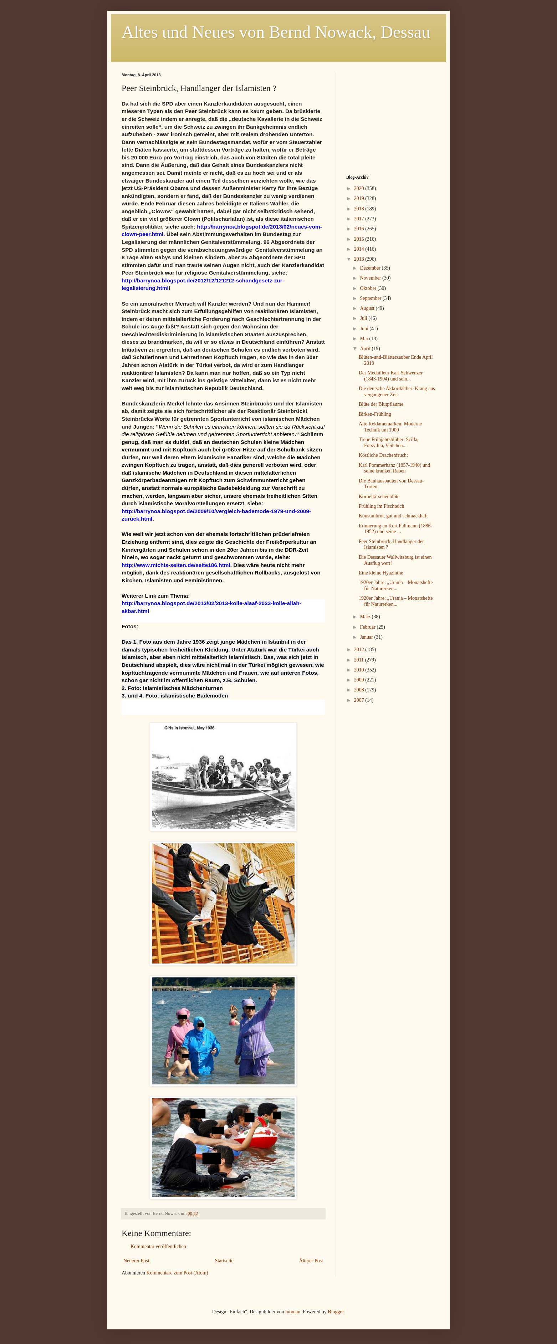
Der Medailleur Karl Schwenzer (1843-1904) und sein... (391, 376)
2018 (360, 208)
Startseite (224, 1260)
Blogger (335, 1311)
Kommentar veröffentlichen (158, 1246)
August (367, 308)
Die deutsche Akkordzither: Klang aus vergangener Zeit (397, 391)
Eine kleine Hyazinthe (381, 573)
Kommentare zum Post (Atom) (177, 1273)
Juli (364, 318)
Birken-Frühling (375, 414)
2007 (360, 700)
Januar (367, 637)
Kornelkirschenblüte (379, 496)
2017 (360, 218)
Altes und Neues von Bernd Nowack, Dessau (276, 31)
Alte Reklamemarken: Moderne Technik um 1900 (390, 427)
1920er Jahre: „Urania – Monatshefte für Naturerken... (396, 585)
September (371, 298)
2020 (360, 188)
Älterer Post (311, 1260)
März (366, 616)
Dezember (371, 268)
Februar (368, 627)
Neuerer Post (136, 1260)
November (371, 278)
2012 (360, 649)
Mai (364, 338)
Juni (364, 328)
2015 (360, 239)
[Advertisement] (390, 117)
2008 (360, 690)
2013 (360, 259)
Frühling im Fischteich (381, 506)
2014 (360, 249)
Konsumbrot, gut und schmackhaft (393, 515)
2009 (360, 680)
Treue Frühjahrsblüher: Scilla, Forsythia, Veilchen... (389, 442)
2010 (360, 670)
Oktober (368, 288)
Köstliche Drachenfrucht (383, 455)
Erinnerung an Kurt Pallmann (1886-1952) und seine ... (395, 529)
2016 (360, 228)
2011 (359, 660)
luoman (292, 1311)
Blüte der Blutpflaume (381, 404)
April (366, 348)
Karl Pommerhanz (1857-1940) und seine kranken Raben (394, 468)
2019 (360, 198)
